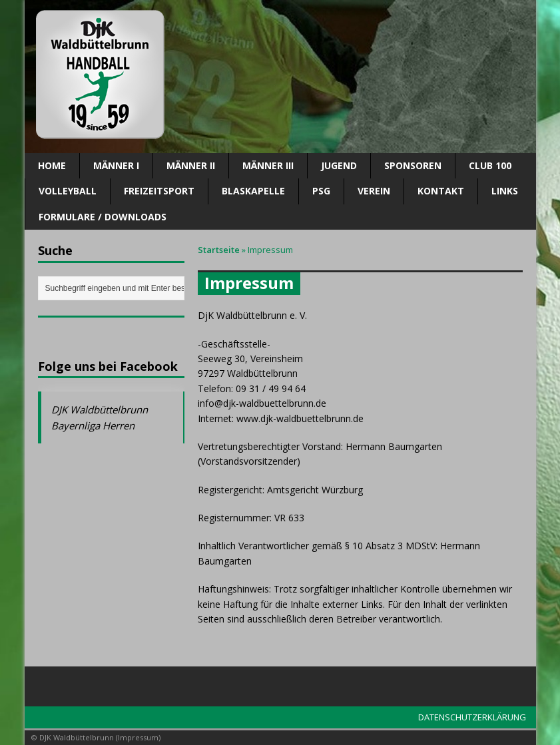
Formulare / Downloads (102, 216)
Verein (374, 190)
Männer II (190, 165)
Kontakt (441, 190)
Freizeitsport (159, 190)
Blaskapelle (253, 190)
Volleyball (68, 190)
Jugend (339, 165)
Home (52, 165)
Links (504, 190)
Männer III (268, 165)
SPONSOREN (412, 165)
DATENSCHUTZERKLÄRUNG (472, 717)
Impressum (138, 737)
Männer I (116, 165)
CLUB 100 (490, 165)
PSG (321, 190)
